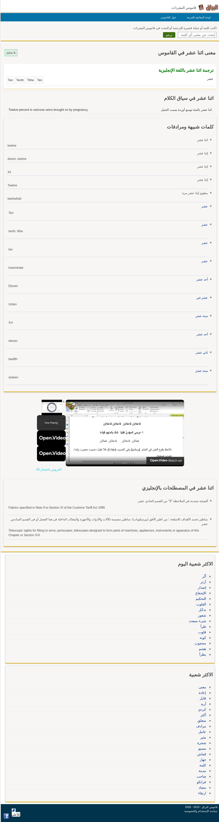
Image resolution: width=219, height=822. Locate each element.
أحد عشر (201, 279)
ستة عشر (201, 316)
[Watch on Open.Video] (164, 460)
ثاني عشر (201, 352)
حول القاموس (168, 17)
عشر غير (201, 297)
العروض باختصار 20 (102, 405)
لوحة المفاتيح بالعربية (198, 17)
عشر (204, 206)
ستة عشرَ (201, 370)
